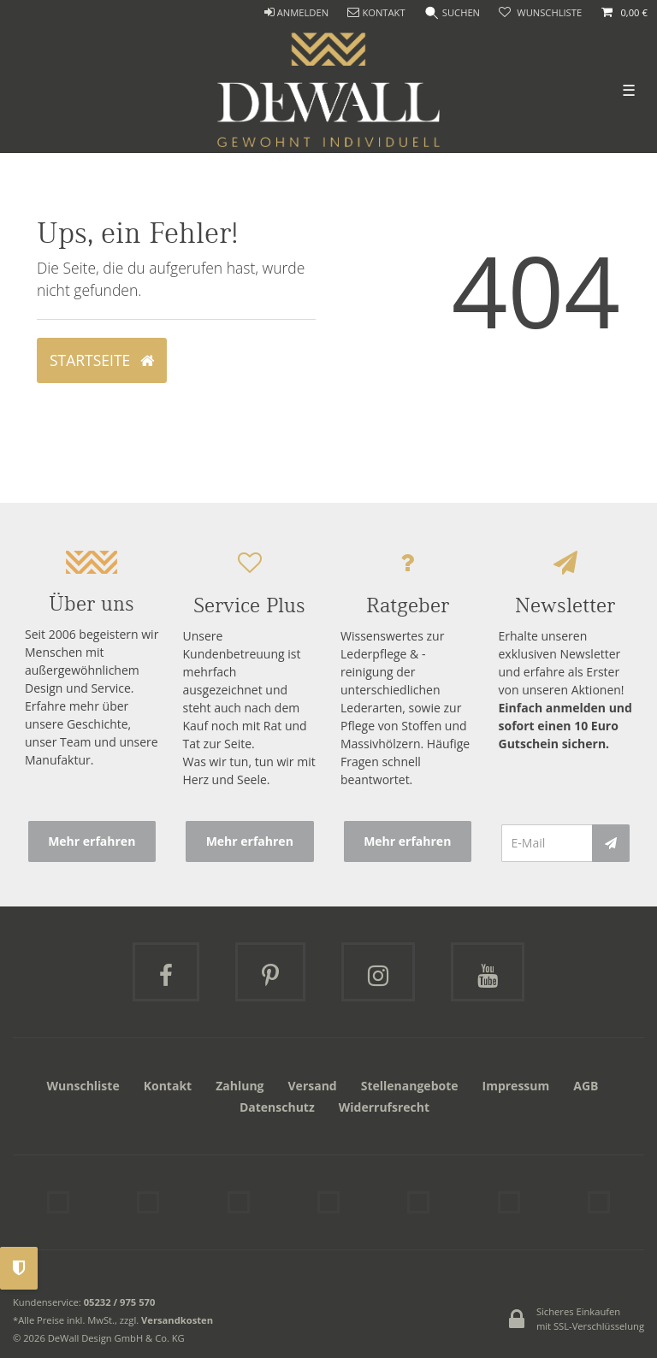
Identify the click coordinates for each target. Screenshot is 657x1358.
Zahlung (239, 1086)
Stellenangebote (410, 1086)
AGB (585, 1086)
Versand (312, 1086)
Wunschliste (83, 1086)
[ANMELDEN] (296, 13)
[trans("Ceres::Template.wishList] (540, 13)
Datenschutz (277, 1107)
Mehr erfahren (91, 841)
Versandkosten (177, 1320)
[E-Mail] (547, 843)
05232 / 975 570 (120, 1302)
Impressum (516, 1086)
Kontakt (168, 1086)
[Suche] (452, 13)
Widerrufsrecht (384, 1107)
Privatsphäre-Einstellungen (19, 1268)
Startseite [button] (102, 360)
